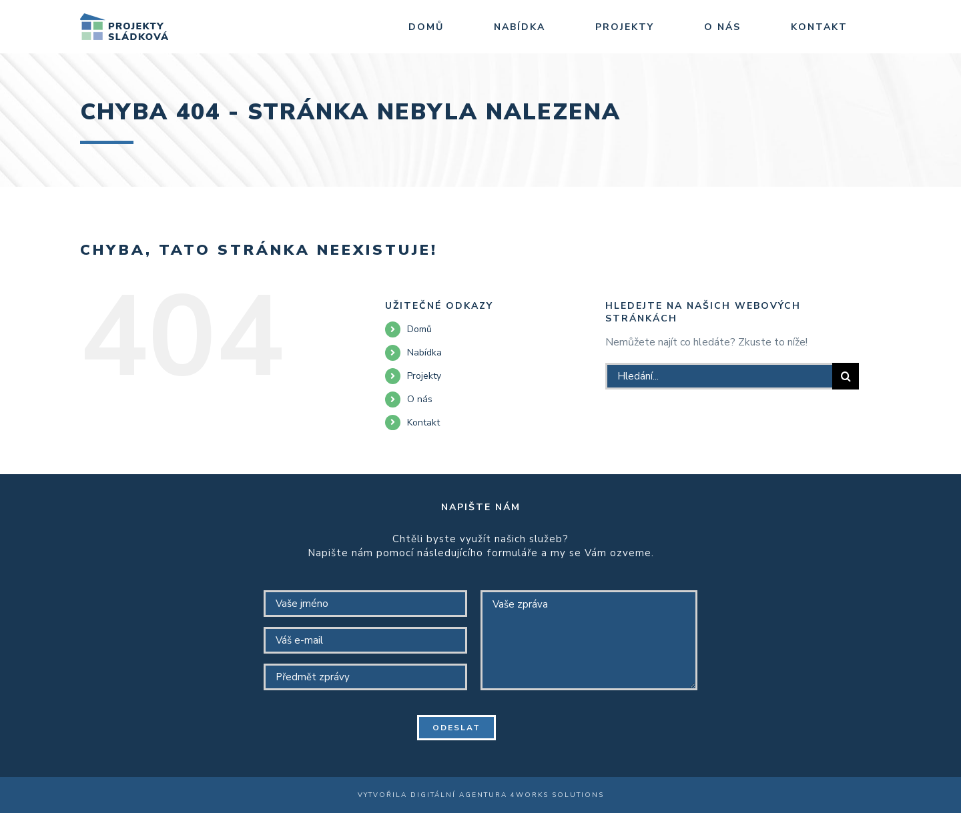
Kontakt (423, 422)
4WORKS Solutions (557, 795)
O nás (419, 399)
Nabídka (424, 352)
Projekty (424, 375)
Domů (419, 329)
